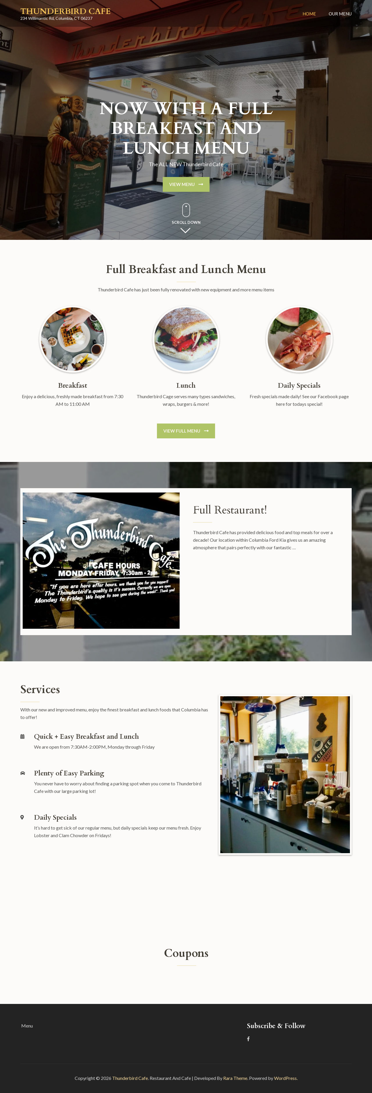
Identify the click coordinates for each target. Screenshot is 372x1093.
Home (309, 13)
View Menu (182, 184)
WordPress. (286, 1078)
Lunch (186, 385)
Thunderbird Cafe (65, 11)
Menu (27, 1025)
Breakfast (72, 385)
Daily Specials (299, 385)
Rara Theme (235, 1078)
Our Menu (340, 13)
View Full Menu (181, 430)
